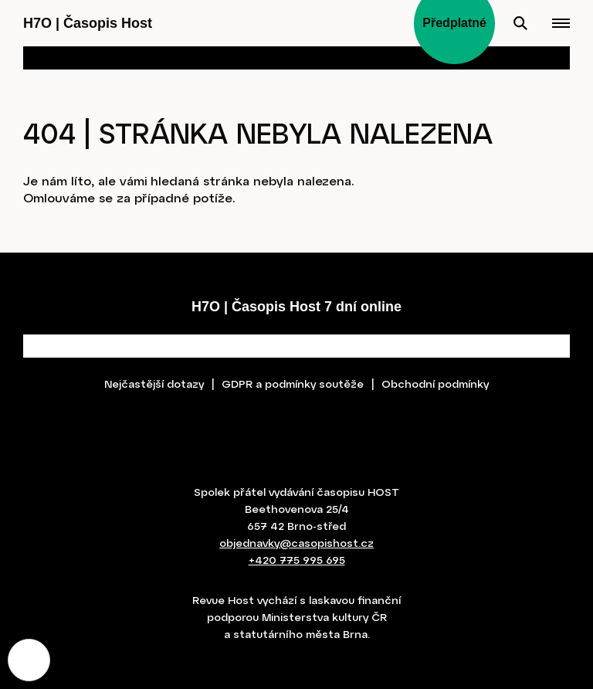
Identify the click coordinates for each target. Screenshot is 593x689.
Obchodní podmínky (435, 383)
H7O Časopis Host (87, 23)
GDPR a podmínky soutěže (293, 383)
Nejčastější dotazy (154, 383)
